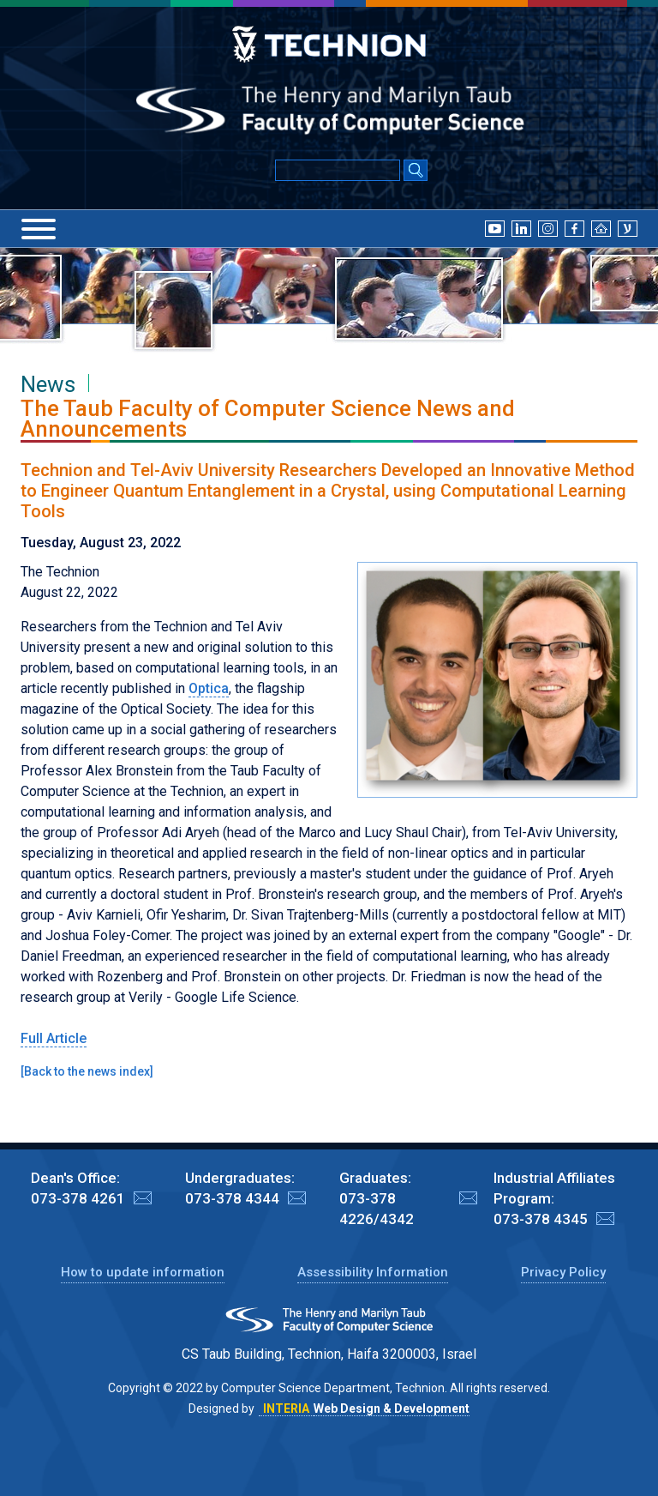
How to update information (142, 1272)
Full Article (54, 1038)
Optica (208, 688)
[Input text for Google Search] (337, 170)
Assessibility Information (372, 1272)
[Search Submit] (416, 172)
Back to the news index (87, 1071)
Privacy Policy (563, 1272)
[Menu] (39, 229)
